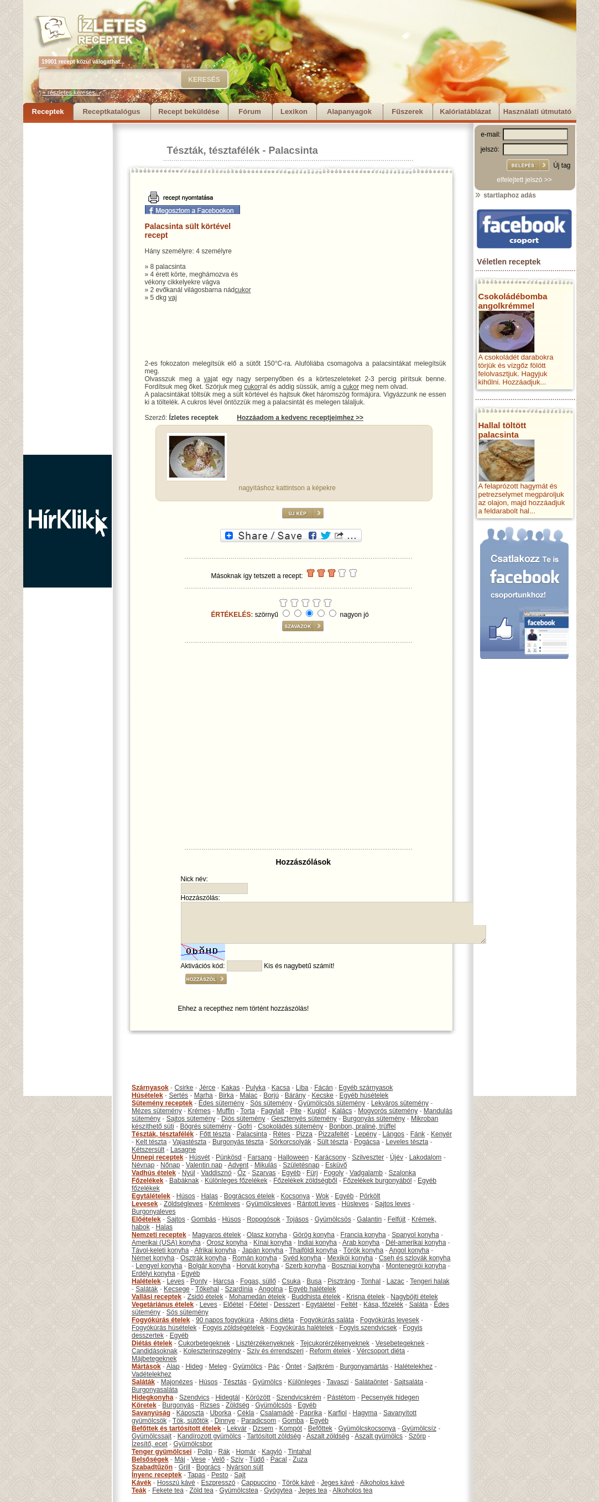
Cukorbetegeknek (204, 1343)
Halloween (293, 1157)
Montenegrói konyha (416, 1266)
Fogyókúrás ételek (161, 1320)
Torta (247, 1111)
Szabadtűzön (152, 1467)
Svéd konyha (302, 1258)
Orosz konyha (226, 1242)
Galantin (369, 1219)
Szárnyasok (150, 1088)
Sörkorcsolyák (290, 1142)
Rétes (281, 1134)
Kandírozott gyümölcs (209, 1436)
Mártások (146, 1366)
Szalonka (402, 1173)
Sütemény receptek (162, 1103)
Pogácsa (367, 1142)
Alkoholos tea (352, 1490)
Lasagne (183, 1149)
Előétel (233, 1304)
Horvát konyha (257, 1266)
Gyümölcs (247, 1366)
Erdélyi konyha (153, 1273)
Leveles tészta (407, 1142)
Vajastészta (189, 1142)
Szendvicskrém (298, 1397)
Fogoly (333, 1173)
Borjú (271, 1095)
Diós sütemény (243, 1118)
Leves (175, 1281)
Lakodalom (425, 1157)
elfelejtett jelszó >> (524, 180)
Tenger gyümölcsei (161, 1452)
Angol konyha (409, 1250)
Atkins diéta (276, 1320)
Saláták (147, 1289)
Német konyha (153, 1258)
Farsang (259, 1157)
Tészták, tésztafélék (213, 150)
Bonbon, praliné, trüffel (362, 1126)
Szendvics (194, 1397)
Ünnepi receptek (157, 1157)
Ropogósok (263, 1219)
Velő (218, 1459)
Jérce (207, 1088)
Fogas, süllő (258, 1281)
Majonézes (177, 1382)
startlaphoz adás (505, 195)
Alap (173, 1366)
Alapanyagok (349, 111)
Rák (224, 1452)
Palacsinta (293, 150)
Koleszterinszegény (212, 1351)
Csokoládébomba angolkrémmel (513, 301)
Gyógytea (278, 1490)
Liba (302, 1088)
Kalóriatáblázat (465, 111)
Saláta (418, 1304)
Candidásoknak (155, 1351)
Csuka (291, 1281)
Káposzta (190, 1413)
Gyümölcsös (333, 1219)
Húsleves (355, 1204)
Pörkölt (370, 1196)
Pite (295, 1111)
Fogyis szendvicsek (368, 1328)
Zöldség (237, 1405)
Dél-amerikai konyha (416, 1242)
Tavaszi (337, 1382)
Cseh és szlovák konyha (414, 1258)
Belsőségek (150, 1459)
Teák (139, 1490)
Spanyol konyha (415, 1235)
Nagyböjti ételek (413, 1297)
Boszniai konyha (356, 1266)
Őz (241, 1173)
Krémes (198, 1111)
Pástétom (341, 1397)
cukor (243, 290)
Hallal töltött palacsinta (502, 429)
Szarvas (263, 1173)
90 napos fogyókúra (225, 1320)
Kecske (323, 1095)
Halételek (146, 1281)
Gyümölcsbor (192, 1444)
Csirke (183, 1088)
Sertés (178, 1095)
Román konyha (254, 1258)
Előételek (146, 1219)
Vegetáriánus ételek (163, 1304)
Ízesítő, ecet (150, 1444)
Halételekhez (413, 1366)
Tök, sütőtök (191, 1421)
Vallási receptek (156, 1297)
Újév (396, 1157)
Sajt (240, 1475)
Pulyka (255, 1088)
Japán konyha (262, 1250)
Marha (203, 1095)
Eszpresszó (218, 1483)
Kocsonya (295, 1196)
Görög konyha (313, 1235)
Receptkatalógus (111, 111)
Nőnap (170, 1165)
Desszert (287, 1304)
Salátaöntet (371, 1382)
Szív (237, 1459)
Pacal (278, 1459)
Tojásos (297, 1219)
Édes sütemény (221, 1103)
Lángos (393, 1134)
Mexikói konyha (350, 1258)
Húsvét (199, 1157)
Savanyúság (151, 1413)
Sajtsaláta (409, 1382)
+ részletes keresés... (71, 92)
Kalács (342, 1111)
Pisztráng (341, 1281)
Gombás (203, 1219)
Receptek (48, 111)
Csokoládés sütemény (290, 1126)
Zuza (300, 1459)
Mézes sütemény (157, 1111)
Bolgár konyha (209, 1266)
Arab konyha (360, 1242)
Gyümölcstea (239, 1490)
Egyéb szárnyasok (365, 1088)
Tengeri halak (429, 1281)
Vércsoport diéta (381, 1351)
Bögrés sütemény (205, 1126)
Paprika (311, 1413)
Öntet (293, 1366)
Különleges (304, 1382)
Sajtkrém (321, 1366)
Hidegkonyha (152, 1397)
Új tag (561, 165)
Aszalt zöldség (327, 1436)
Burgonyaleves (153, 1211)
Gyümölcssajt (151, 1436)
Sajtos (175, 1219)
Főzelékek (147, 1180)
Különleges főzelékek (236, 1180)
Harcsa (223, 1281)
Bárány (295, 1095)
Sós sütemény (271, 1103)
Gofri (244, 1126)
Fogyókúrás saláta (327, 1320)
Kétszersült (148, 1149)
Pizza (304, 1134)
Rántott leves (316, 1204)
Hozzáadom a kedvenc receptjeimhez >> (300, 418)
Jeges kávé (338, 1483)
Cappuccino (258, 1483)
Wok (322, 1196)
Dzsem (263, 1428)
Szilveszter (368, 1157)
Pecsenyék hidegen (390, 1397)
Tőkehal (207, 1289)
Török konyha (363, 1250)
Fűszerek (407, 111)
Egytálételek (151, 1196)
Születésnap (301, 1165)
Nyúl (188, 1173)
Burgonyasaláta (155, 1390)
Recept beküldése (189, 111)
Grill (184, 1467)
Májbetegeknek (154, 1359)
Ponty (198, 1281)
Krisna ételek (365, 1297)
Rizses (210, 1405)
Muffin (225, 1111)
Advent (238, 1165)
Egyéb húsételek (364, 1095)
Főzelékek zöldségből (305, 1180)
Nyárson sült (244, 1467)
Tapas (196, 1475)
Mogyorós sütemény (388, 1111)
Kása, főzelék (383, 1304)
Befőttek (320, 1428)
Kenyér (441, 1134)
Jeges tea (312, 1490)
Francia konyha (363, 1235)
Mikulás (265, 1165)
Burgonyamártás (364, 1366)
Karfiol (337, 1413)
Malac (248, 1095)
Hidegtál (227, 1397)
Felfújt (397, 1219)
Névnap (143, 1165)
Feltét (349, 1304)
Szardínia (239, 1289)
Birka (225, 1095)
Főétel (258, 1304)
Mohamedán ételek (257, 1297)
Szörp (417, 1436)
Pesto (219, 1475)
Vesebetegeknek (400, 1343)
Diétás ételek (152, 1343)
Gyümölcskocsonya (367, 1428)
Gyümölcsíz (419, 1428)
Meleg (218, 1366)
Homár (246, 1452)
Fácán (323, 1088)
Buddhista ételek (316, 1297)
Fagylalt (272, 1111)
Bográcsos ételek (249, 1196)
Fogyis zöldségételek (233, 1328)
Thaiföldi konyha (313, 1250)
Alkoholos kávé (382, 1483)
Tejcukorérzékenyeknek (334, 1343)
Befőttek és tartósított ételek (176, 1428)
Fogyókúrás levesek (389, 1320)
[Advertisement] (67, 289)
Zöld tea (201, 1490)
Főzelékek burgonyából (377, 1180)
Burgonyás (178, 1405)
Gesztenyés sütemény (304, 1118)
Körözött (258, 1397)
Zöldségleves (183, 1204)
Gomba (293, 1421)
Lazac (395, 1281)
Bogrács (208, 1467)
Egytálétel (320, 1304)
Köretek (144, 1405)
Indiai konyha (317, 1242)
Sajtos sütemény (191, 1118)
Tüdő (256, 1459)
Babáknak (184, 1180)
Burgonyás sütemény (374, 1118)
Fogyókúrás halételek (302, 1328)
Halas (209, 1196)
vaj (172, 298)
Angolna (270, 1289)
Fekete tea (168, 1490)
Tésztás (235, 1382)
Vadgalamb (366, 1173)
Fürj (312, 1173)
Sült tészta (332, 1142)
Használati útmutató (537, 111)
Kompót (290, 1428)
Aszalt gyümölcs (379, 1436)
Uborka (220, 1413)
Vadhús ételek (154, 1173)
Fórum (249, 111)
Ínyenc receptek (157, 1475)
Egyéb (291, 1173)
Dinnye (225, 1421)
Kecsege (177, 1289)
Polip (204, 1452)
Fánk (417, 1134)
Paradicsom (258, 1421)
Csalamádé (277, 1413)
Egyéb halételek (312, 1289)
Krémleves (224, 1204)
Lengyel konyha (159, 1266)
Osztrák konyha (203, 1258)
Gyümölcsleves (268, 1204)
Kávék (141, 1483)
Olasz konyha (267, 1235)
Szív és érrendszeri (275, 1351)
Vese (198, 1459)
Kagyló (272, 1452)
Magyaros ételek (216, 1235)
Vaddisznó (216, 1173)
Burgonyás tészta (238, 1142)
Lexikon (294, 111)
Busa (313, 1281)
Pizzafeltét (334, 1134)
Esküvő (336, 1165)
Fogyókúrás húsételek (164, 1328)
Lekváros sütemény (400, 1103)
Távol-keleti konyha (160, 1250)
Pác (274, 1366)
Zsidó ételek (205, 1297)
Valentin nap (204, 1165)
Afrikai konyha (215, 1250)
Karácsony (330, 1157)
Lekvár (237, 1428)
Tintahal (299, 1452)
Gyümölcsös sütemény (331, 1103)
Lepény (366, 1134)
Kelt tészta (151, 1142)
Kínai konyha (272, 1242)
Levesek (145, 1204)
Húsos (185, 1196)
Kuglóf (317, 1111)
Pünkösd (229, 1157)
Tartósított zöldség (274, 1436)
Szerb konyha (305, 1266)
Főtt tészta (215, 1134)
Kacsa (281, 1088)
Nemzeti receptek (159, 1235)
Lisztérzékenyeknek (265, 1343)
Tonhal (371, 1281)
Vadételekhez (151, 1374)
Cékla (245, 1413)
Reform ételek (330, 1351)
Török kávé (298, 1483)
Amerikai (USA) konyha (166, 1242)
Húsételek (147, 1095)
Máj (179, 1459)
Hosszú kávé (176, 1483)
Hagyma (365, 1413)
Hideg (193, 1366)
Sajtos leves (393, 1204)
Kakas (230, 1088)
